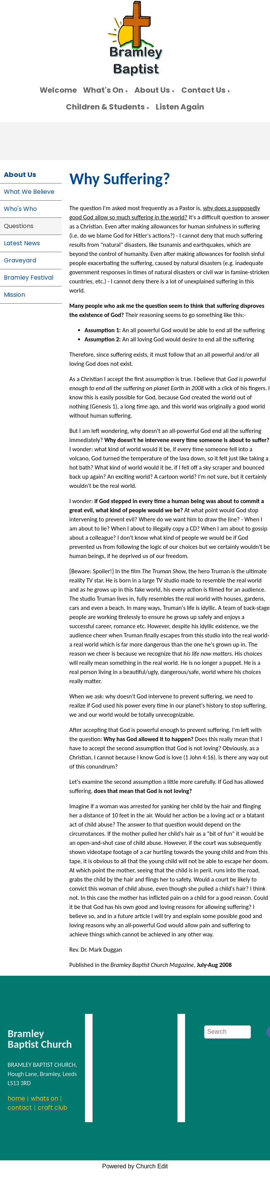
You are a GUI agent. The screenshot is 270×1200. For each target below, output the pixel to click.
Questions (19, 226)
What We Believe (29, 191)
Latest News (22, 243)
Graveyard (20, 260)
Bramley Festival (28, 277)
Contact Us (203, 90)
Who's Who (20, 208)
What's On (103, 90)
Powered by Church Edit (135, 1166)
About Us (152, 90)
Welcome (58, 90)
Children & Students (105, 106)
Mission (14, 294)
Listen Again (180, 106)
